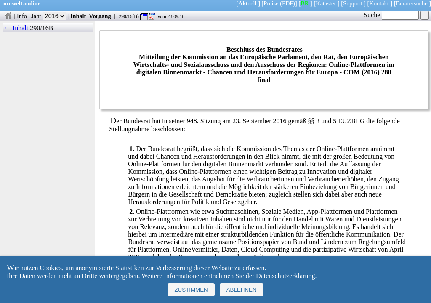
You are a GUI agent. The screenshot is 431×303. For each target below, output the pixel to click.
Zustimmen (191, 290)
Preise (270, 3)
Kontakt (378, 3)
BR (305, 3)
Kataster (326, 3)
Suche (391, 15)
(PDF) (287, 3)
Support (352, 3)
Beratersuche (412, 3)
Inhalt (78, 16)
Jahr (48, 16)
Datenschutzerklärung (285, 275)
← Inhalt (16, 28)
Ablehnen (241, 290)
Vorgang (100, 16)
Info (22, 16)
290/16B (41, 28)
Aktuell (247, 3)
